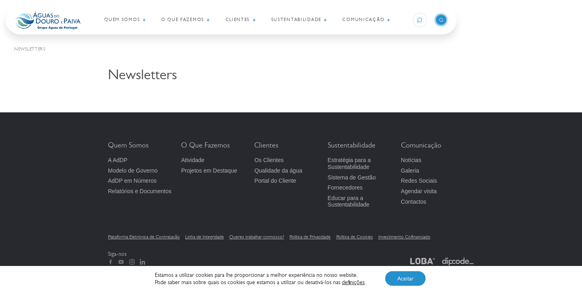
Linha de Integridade (204, 237)
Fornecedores (345, 187)
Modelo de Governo (133, 170)
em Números (132, 180)
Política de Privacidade (310, 237)
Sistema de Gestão (352, 177)
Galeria (410, 170)
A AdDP (117, 160)
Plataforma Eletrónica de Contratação (144, 237)
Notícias (411, 160)
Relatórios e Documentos (139, 191)
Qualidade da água (278, 170)
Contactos (413, 201)
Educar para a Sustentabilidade (349, 201)
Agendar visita (419, 191)
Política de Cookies (354, 237)
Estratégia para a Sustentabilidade (349, 163)
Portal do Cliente (275, 180)
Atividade (193, 160)
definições (353, 282)
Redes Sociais (419, 180)
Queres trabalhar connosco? (256, 237)
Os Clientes (268, 160)
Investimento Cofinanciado (404, 237)
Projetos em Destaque (209, 170)
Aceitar (405, 278)
